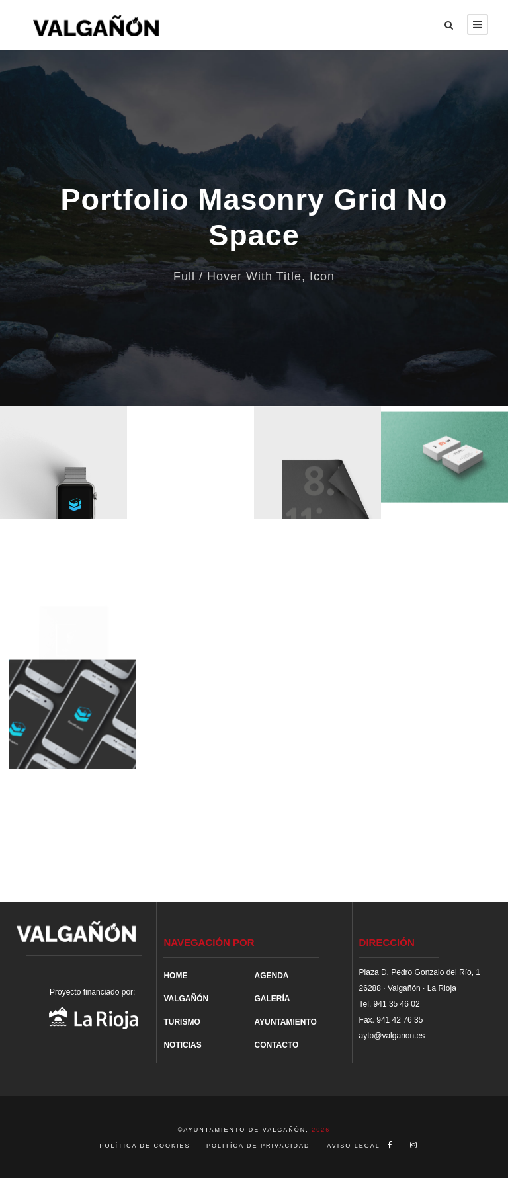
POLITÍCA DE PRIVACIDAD (258, 1145)
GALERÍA (272, 998)
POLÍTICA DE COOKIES (147, 1145)
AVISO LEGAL (353, 1145)
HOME (175, 975)
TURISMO (181, 1022)
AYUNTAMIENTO (285, 1022)
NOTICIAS (182, 1045)
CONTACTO (276, 1045)
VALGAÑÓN (185, 998)
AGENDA (271, 975)
